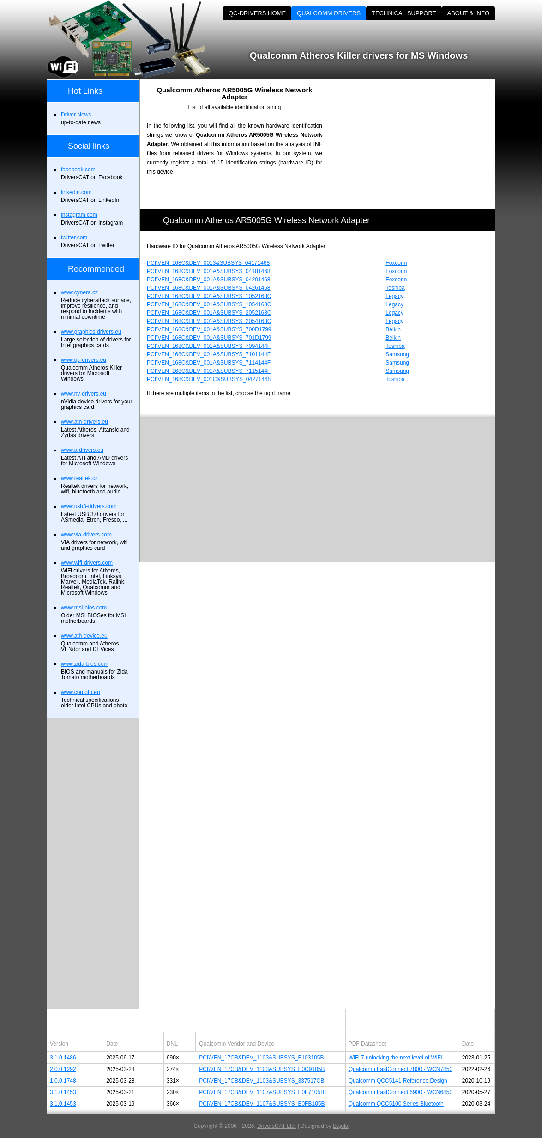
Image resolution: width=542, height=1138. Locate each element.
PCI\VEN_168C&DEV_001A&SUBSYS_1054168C (209, 304)
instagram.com (79, 215)
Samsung (397, 354)
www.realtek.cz (79, 478)
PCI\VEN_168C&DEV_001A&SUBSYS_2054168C (209, 321)
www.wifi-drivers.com (87, 563)
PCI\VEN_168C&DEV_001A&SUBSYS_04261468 (209, 288)
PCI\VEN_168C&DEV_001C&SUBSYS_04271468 (209, 379)
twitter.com (74, 237)
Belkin (393, 329)
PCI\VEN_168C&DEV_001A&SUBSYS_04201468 (209, 279)
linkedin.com (76, 192)
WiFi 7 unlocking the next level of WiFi (395, 1057)
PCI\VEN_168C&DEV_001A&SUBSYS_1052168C (209, 296)
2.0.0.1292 (63, 1069)
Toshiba (394, 288)
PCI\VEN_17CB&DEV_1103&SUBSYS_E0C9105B (262, 1069)
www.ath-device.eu (84, 636)
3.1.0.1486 (63, 1057)
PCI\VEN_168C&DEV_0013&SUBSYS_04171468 (208, 263)
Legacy (394, 296)
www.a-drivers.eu (82, 450)
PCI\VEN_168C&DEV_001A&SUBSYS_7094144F (209, 346)
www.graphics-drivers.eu (91, 332)
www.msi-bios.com (84, 607)
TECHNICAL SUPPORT (404, 13)
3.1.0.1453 (63, 1092)
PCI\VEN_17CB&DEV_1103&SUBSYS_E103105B (261, 1057)
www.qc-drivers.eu (83, 360)
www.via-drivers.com (86, 534)
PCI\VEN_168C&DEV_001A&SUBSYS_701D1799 (209, 338)
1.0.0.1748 (63, 1080)
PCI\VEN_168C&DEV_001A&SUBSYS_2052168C (209, 313)
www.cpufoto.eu (80, 692)
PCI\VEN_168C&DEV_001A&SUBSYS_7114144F (209, 362)
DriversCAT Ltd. (276, 1126)
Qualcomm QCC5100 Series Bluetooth (396, 1104)
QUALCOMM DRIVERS (329, 13)
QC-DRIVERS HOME (257, 13)
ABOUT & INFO (468, 13)
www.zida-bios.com (84, 664)
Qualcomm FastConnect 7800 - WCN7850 (400, 1069)
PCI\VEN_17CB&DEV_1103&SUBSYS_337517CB (261, 1080)
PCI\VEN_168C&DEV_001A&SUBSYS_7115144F (209, 371)
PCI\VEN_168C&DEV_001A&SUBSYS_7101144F (209, 354)
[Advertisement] (416, 144)
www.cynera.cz (79, 292)
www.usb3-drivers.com (89, 506)
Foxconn (396, 263)
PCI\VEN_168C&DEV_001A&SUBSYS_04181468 (209, 271)
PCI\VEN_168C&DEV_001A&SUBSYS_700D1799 (209, 329)
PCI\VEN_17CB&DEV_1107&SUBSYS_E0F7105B (261, 1092)
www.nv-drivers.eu (83, 393)
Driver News (76, 114)
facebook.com (78, 169)
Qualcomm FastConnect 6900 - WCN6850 (400, 1092)
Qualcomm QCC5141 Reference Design (398, 1080)
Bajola (340, 1126)
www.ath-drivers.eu (84, 422)
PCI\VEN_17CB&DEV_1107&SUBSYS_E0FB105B (262, 1104)
